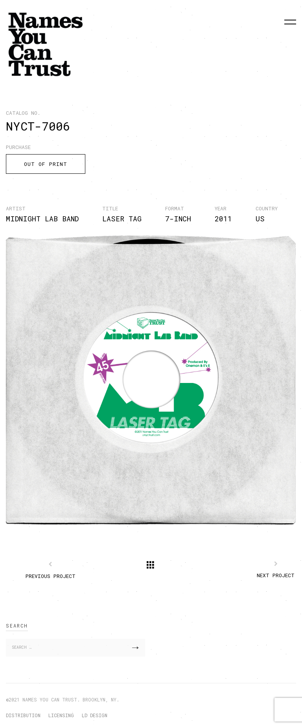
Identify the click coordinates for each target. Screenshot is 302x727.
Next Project (276, 575)
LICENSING (61, 715)
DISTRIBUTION (23, 715)
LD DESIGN (94, 715)
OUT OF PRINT (45, 163)
